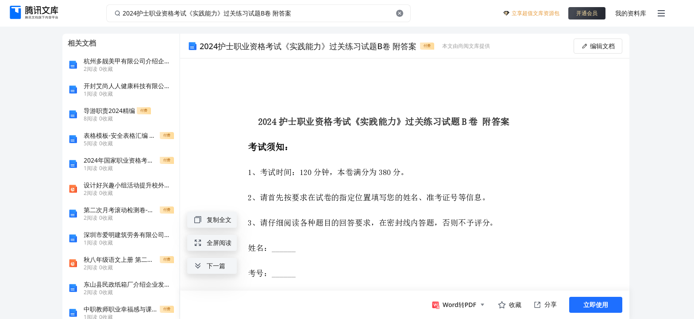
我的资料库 (630, 13)
